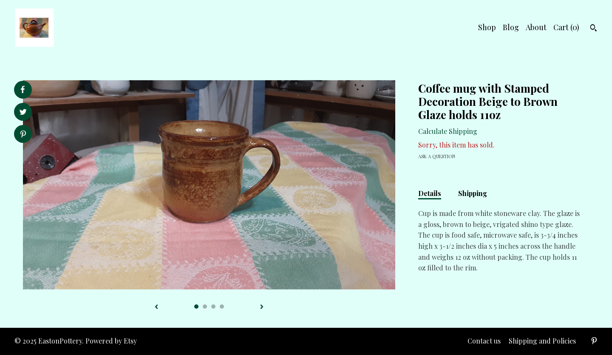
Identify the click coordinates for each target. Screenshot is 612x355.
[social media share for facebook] (22, 89)
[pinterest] (594, 341)
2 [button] (205, 306)
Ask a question (436, 156)
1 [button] (196, 306)
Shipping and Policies (542, 340)
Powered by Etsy (111, 340)
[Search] (593, 29)
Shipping (472, 193)
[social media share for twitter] (23, 113)
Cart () (566, 27)
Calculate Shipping (447, 131)
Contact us (484, 340)
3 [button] (213, 306)
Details (429, 193)
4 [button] (222, 306)
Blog (511, 27)
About (536, 27)
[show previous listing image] (156, 307)
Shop (487, 27)
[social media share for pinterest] (23, 135)
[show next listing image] (262, 307)
